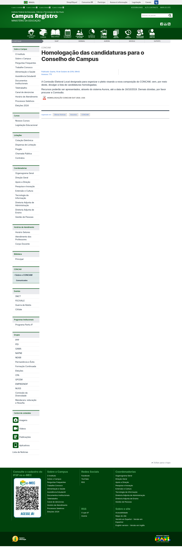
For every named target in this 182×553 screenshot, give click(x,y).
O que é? (85, 513)
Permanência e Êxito (25, 362)
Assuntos (73, 114)
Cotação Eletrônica (24, 140)
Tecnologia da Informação (126, 492)
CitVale (18, 309)
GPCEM (19, 379)
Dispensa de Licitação (25, 145)
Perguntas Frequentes (25, 63)
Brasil (32, 2)
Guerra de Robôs (23, 305)
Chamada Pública (23, 153)
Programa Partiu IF (24, 324)
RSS (83, 482)
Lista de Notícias (20, 452)
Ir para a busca (45, 7)
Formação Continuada (25, 366)
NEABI (18, 357)
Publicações (22, 437)
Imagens (20, 420)
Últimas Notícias (60, 114)
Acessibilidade (137, 7)
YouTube (85, 479)
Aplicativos (21, 445)
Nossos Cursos (22, 120)
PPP (17, 340)
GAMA (18, 348)
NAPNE (18, 353)
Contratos (20, 158)
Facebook (85, 476)
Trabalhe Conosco (24, 67)
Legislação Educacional (26, 125)
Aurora (107, 41)
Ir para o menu (32, 7)
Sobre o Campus (23, 58)
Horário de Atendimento (26, 96)
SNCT (18, 296)
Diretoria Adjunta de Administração (130, 495)
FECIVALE (20, 300)
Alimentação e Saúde (25, 72)
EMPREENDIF (21, 384)
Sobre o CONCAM (23, 275)
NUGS (18, 388)
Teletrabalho (21, 88)
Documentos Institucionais (58, 495)
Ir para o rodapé (58, 7)
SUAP (56, 41)
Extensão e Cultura (24, 191)
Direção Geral (21, 177)
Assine (84, 516)
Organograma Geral (24, 173)
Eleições (19, 371)
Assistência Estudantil (25, 76)
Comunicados (21, 280)
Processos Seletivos (24, 101)
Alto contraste (151, 7)
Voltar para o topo (160, 462)
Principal (19, 259)
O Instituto (20, 54)
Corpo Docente (22, 244)
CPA (17, 375)
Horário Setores (22, 232)
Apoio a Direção (22, 182)
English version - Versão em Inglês (130, 525)
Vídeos (19, 428)
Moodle (132, 41)
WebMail (81, 41)
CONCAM (46, 47)
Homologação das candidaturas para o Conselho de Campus (92, 55)
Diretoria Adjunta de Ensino (126, 499)
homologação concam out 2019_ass (66, 98)
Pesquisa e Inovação (25, 186)
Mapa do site (165, 7)
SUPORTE (157, 41)
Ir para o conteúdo (18, 7)
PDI (17, 344)
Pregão (18, 149)
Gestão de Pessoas (24, 217)
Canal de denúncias (24, 92)
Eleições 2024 (22, 105)
